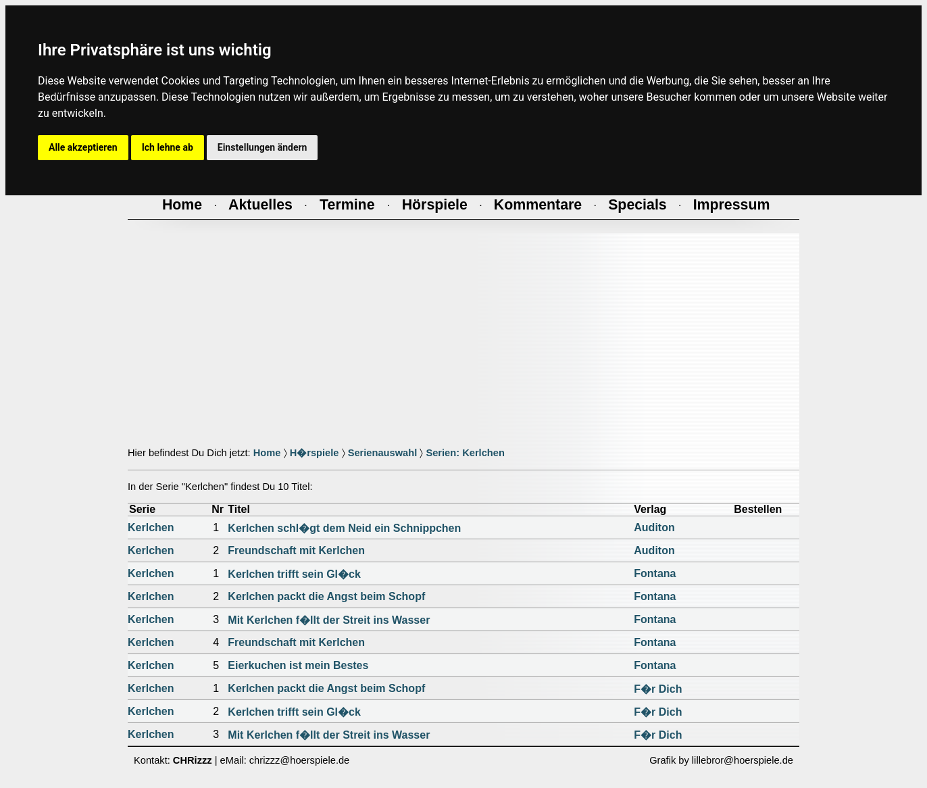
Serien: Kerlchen (465, 452)
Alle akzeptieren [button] (83, 147)
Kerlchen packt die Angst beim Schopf (326, 596)
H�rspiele (314, 452)
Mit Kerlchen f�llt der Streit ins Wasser (329, 620)
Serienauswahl (383, 452)
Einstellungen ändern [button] (262, 147)
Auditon (654, 527)
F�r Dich (658, 689)
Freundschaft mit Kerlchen (296, 550)
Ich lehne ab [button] (167, 147)
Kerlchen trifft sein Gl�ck (294, 574)
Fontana (655, 573)
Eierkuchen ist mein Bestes (298, 665)
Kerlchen (151, 527)
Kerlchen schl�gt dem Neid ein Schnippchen (344, 528)
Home (267, 452)
